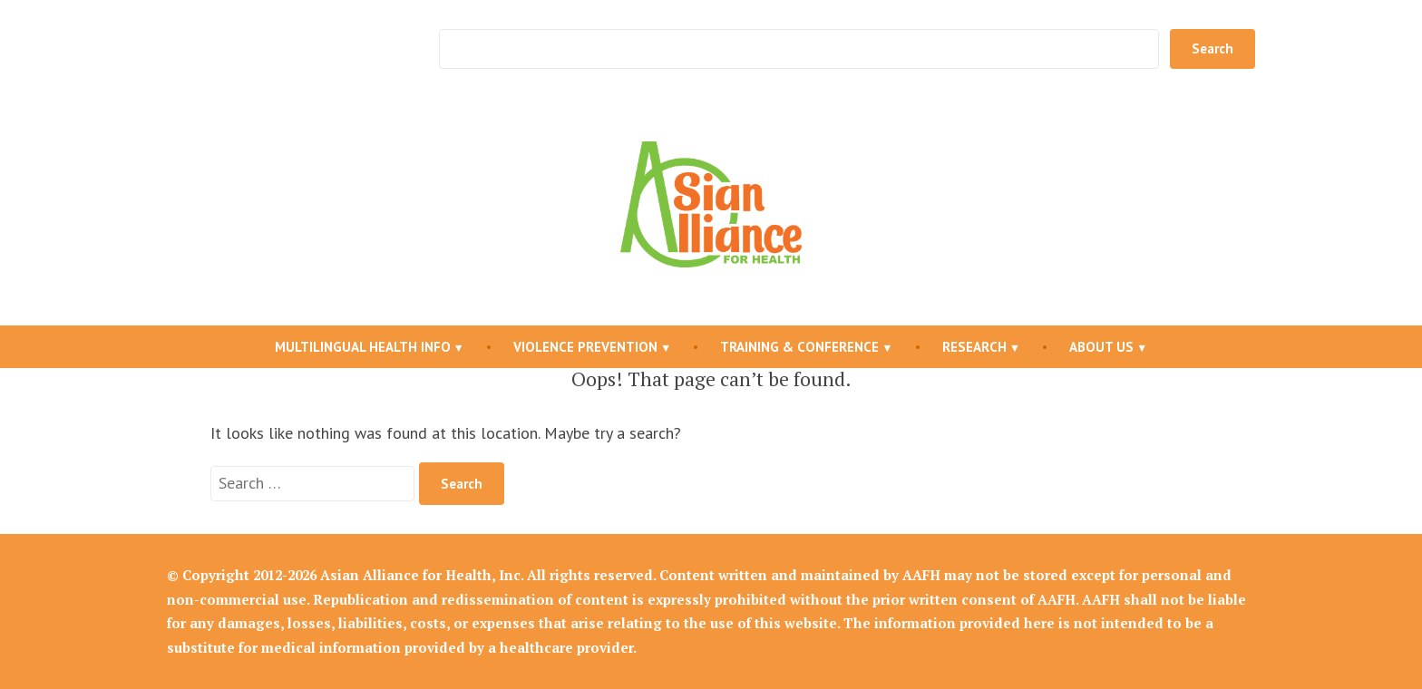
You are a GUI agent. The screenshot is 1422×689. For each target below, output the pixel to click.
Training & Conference (799, 346)
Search (1212, 48)
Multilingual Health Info (363, 346)
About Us (1101, 346)
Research (974, 346)
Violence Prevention (585, 346)
